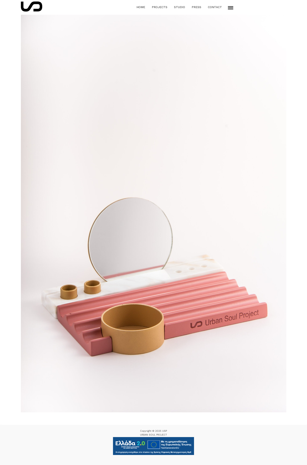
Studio (179, 7)
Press (196, 7)
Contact (215, 7)
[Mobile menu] (230, 7)
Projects (159, 7)
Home (140, 7)
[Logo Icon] (31, 6)
